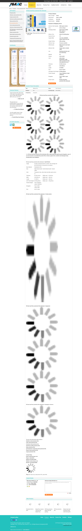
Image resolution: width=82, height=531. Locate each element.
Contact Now (52, 83)
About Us (39, 5)
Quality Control (55, 5)
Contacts (64, 517)
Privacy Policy (13, 522)
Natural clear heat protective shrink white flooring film (66, 510)
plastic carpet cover (31, 474)
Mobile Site (13, 526)
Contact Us (63, 5)
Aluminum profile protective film (16, 19)
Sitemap (70, 517)
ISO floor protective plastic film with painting (48, 510)
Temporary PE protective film (15, 38)
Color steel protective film (15, 25)
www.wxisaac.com (34, 461)
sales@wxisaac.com (33, 456)
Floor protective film (21, 8)
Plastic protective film (14, 32)
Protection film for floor (29, 510)
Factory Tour (46, 5)
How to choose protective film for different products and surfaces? (16, 41)
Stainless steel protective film (15, 15)
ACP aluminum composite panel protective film (36, 448)
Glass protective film (14, 21)
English (71, 1)
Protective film (13, 12)
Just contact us (26, 529)
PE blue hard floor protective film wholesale (35, 404)
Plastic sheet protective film (32, 450)
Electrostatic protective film (15, 34)
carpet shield (45, 474)
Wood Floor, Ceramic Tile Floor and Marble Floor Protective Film (40, 511)
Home (25, 5)
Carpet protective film (14, 17)
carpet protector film (38, 474)
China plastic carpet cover (21, 522)
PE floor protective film (57, 510)
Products (31, 5)
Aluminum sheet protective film (16, 27)
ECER (47, 524)
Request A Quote (62, 1)
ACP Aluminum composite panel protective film (16, 30)
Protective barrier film (14, 36)
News (69, 5)
